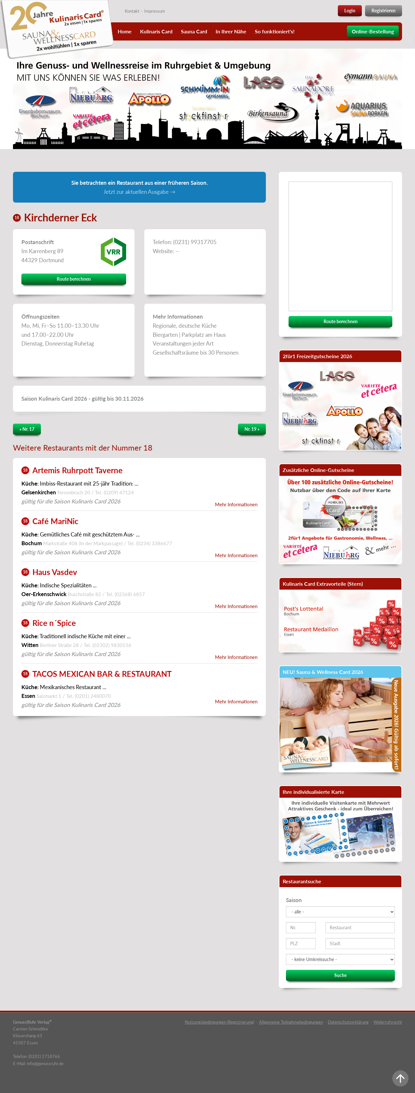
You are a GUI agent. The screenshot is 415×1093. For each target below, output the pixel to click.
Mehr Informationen (236, 504)
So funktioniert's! (275, 31)
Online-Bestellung (373, 31)
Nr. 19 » (251, 429)
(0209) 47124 (119, 492)
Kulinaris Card (156, 31)
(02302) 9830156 (111, 645)
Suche (340, 975)
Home (125, 31)
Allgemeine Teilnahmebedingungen (291, 1022)
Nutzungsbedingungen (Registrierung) (219, 1022)
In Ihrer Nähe (231, 31)
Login (349, 10)
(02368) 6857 (130, 594)
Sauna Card (194, 31)
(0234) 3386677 (154, 543)
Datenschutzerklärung (348, 1022)
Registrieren (384, 10)
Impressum (154, 11)
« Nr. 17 (26, 429)
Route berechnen (74, 279)
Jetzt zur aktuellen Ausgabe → (139, 191)
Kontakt (132, 11)
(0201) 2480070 (93, 696)
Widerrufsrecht (388, 1022)
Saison (294, 900)
